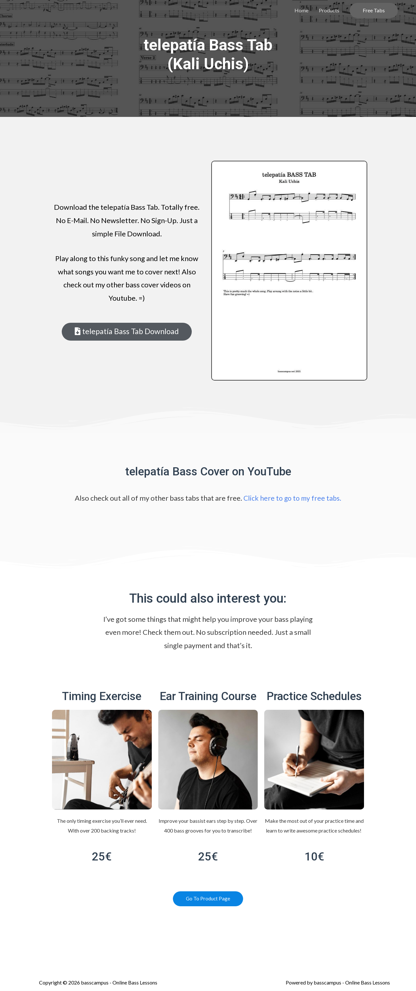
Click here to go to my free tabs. (292, 498)
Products (329, 10)
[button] (126, 332)
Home (301, 10)
